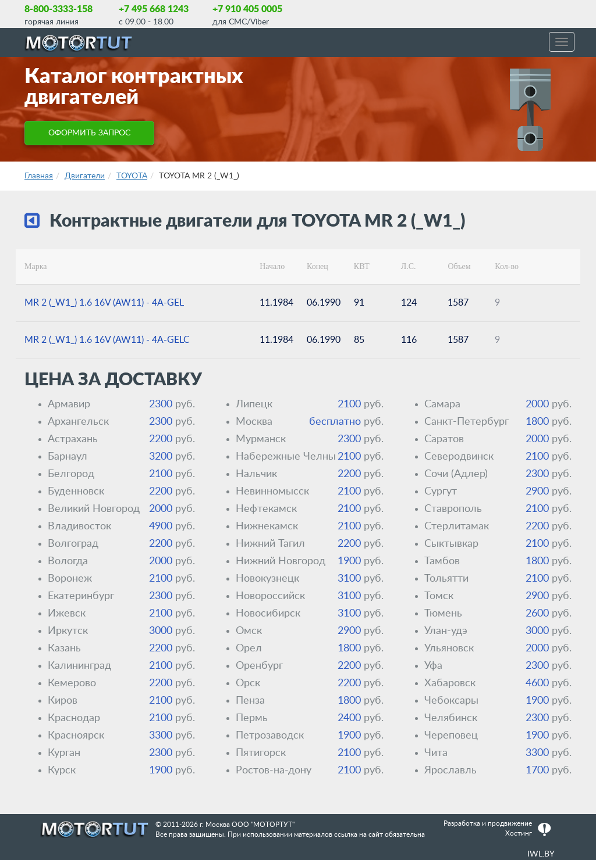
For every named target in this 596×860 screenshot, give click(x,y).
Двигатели (85, 176)
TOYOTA (131, 176)
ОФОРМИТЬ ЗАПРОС (89, 133)
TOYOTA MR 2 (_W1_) (199, 176)
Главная (38, 176)
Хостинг (518, 833)
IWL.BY (541, 854)
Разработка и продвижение (488, 823)
